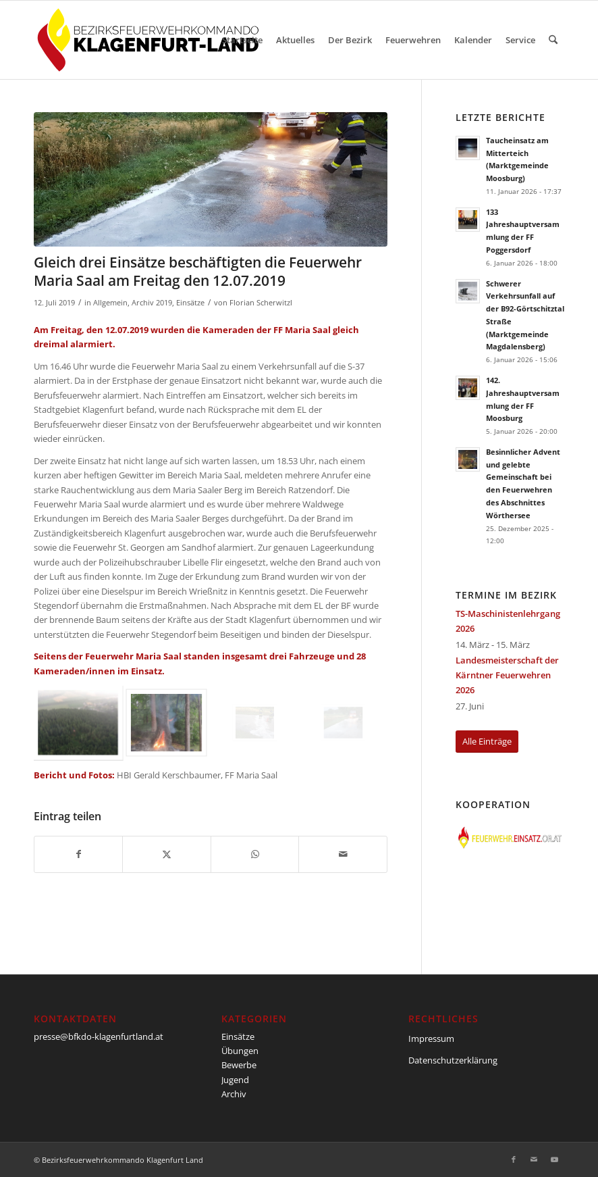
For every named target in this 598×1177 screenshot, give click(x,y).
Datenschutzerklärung (452, 1060)
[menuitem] (242, 40)
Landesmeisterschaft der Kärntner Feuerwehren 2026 (507, 675)
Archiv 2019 (152, 302)
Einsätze (190, 302)
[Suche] (553, 40)
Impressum (431, 1038)
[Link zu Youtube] (554, 1159)
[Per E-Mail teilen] (342, 854)
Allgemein (110, 302)
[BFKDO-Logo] (151, 40)
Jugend (235, 1080)
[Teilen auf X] (166, 854)
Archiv (233, 1094)
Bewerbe (238, 1065)
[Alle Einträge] (487, 741)
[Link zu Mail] (534, 1159)
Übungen (240, 1051)
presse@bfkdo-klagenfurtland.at (98, 1036)
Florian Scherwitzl (260, 302)
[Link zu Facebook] (514, 1159)
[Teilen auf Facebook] (78, 854)
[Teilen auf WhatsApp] (254, 854)
